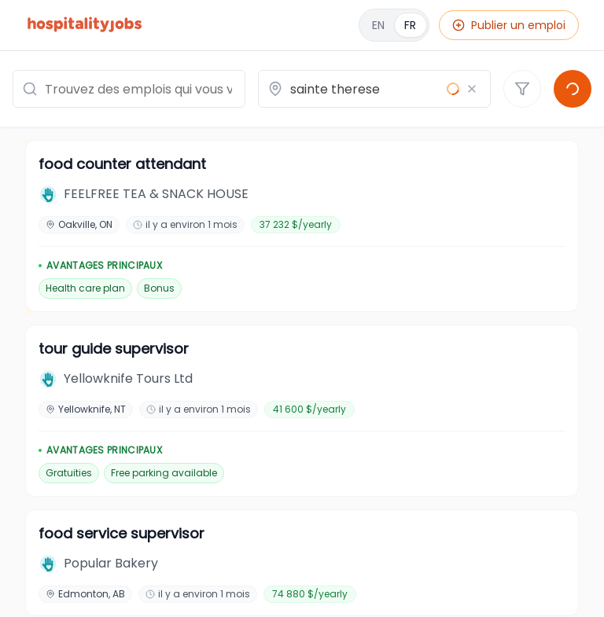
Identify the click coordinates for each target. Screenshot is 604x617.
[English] (394, 25)
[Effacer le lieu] (471, 88)
